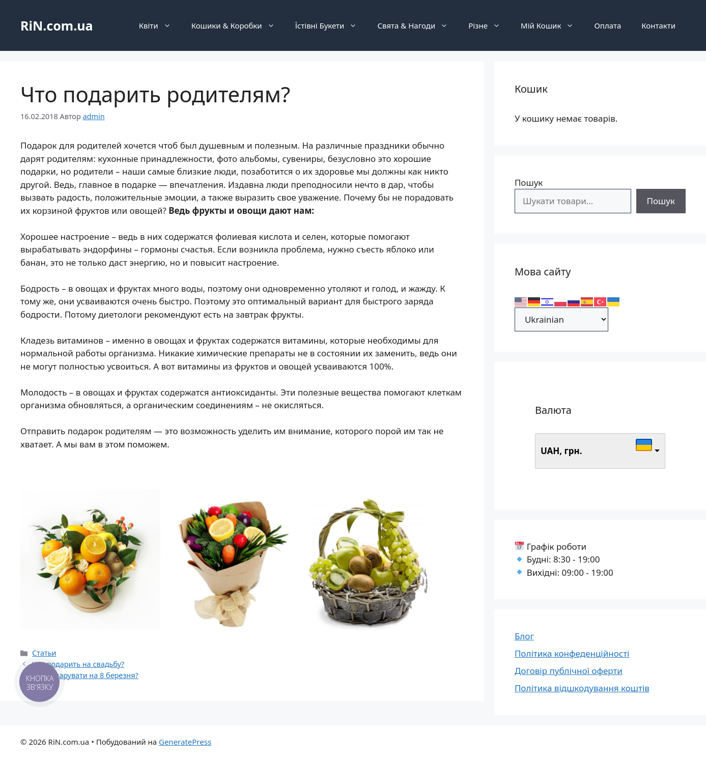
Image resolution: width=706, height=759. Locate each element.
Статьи (44, 653)
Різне (489, 25)
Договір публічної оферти (569, 671)
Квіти (160, 25)
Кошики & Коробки (238, 25)
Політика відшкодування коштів (582, 688)
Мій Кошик (552, 25)
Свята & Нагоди (417, 25)
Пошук (529, 182)
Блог (524, 636)
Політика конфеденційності (572, 653)
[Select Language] (561, 319)
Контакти (658, 25)
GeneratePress (185, 742)
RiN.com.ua (56, 25)
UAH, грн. (561, 451)
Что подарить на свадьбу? (78, 664)
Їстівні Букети (331, 25)
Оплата (607, 25)
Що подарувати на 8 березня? (85, 675)
